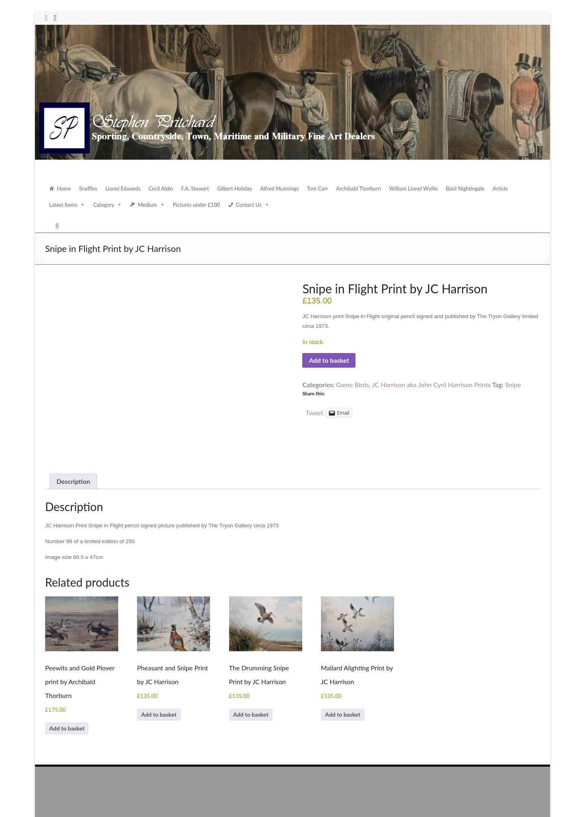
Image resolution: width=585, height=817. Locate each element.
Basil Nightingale (467, 188)
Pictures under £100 (197, 205)
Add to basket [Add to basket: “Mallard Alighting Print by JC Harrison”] (348, 682)
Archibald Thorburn (361, 188)
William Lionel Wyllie (416, 188)
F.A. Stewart (197, 188)
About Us (406, 796)
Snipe (521, 384)
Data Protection (469, 796)
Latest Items (67, 205)
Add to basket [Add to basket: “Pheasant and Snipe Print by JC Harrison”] (164, 682)
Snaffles (88, 188)
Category (108, 205)
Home (64, 188)
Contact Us (253, 205)
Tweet (314, 412)
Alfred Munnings (281, 188)
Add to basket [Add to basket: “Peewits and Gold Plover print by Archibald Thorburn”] (73, 696)
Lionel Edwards (124, 188)
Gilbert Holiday (237, 188)
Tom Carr (319, 188)
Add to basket (330, 360)
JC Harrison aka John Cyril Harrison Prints (436, 384)
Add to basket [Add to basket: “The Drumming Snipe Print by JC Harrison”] (257, 682)
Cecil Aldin (162, 188)
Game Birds (355, 384)
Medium (152, 205)
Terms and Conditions (516, 796)
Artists (502, 188)
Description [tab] (74, 447)
